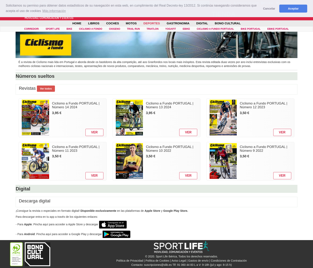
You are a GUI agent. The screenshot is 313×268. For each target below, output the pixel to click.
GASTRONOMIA (178, 23)
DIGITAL (202, 23)
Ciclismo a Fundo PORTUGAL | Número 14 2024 (76, 105)
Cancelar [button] (269, 8)
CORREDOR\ (31, 29)
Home (76, 23)
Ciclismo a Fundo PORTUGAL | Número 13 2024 (169, 105)
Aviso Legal (178, 260)
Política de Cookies (157, 260)
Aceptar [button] (293, 8)
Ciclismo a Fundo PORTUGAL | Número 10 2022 (169, 149)
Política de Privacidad (129, 260)
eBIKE (186, 29)
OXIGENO (114, 29)
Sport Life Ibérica (166, 256)
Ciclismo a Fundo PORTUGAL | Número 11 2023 (76, 149)
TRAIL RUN (133, 29)
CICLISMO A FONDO (90, 29)
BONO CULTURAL (228, 23)
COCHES (112, 23)
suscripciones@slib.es (158, 264)
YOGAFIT (170, 29)
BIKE (69, 29)
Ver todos (46, 88)
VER (94, 132)
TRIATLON (152, 29)
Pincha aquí (40, 224)
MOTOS (131, 23)
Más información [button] (54, 11)
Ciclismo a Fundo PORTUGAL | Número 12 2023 (263, 105)
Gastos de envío (198, 260)
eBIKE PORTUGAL (278, 29)
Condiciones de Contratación (229, 260)
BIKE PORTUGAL (251, 29)
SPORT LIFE (53, 29)
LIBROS (93, 23)
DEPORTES (152, 23)
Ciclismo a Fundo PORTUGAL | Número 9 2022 (263, 149)
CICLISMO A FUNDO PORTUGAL (215, 29)
